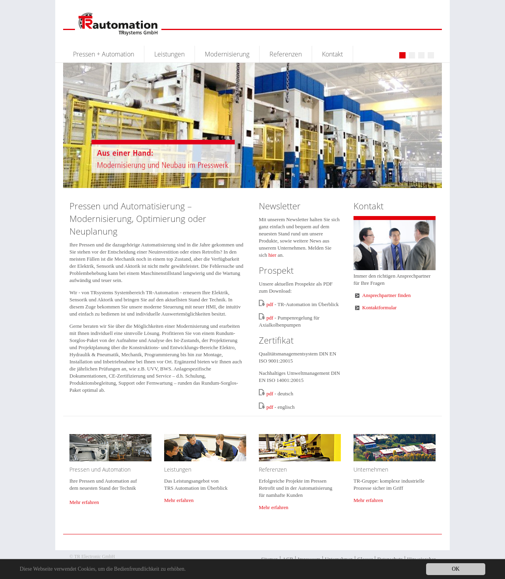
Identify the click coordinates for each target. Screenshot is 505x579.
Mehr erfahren (84, 502)
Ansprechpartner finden (386, 295)
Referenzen (285, 54)
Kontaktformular (379, 307)
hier (272, 255)
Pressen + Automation (103, 54)
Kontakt (332, 54)
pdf (269, 304)
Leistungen (169, 54)
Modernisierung (227, 54)
